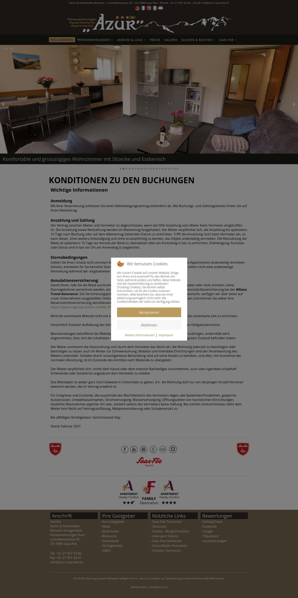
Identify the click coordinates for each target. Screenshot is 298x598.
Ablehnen (149, 325)
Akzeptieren (149, 312)
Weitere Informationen (139, 335)
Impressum (166, 335)
